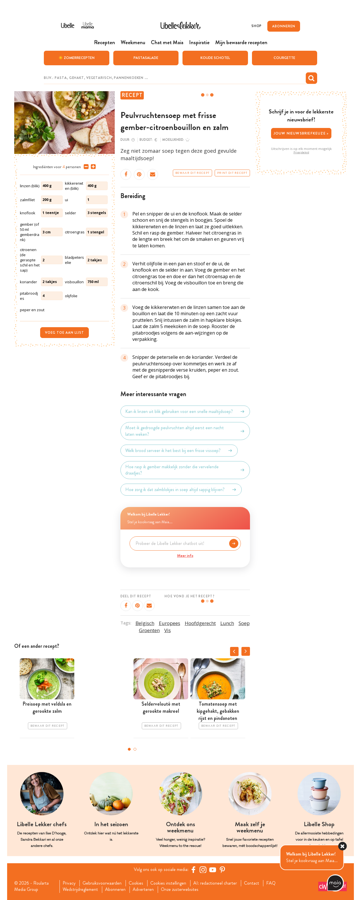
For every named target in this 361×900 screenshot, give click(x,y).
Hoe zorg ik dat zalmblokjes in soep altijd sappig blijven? (181, 489)
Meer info (185, 555)
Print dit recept (232, 173)
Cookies (136, 883)
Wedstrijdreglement (80, 889)
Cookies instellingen (168, 883)
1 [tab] (129, 749)
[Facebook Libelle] (193, 869)
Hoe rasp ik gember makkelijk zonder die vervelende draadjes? (185, 470)
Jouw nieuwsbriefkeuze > (301, 133)
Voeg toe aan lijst (64, 332)
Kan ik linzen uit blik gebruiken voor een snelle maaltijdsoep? (185, 411)
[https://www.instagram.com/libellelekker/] (203, 869)
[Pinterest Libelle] (222, 869)
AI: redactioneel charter (215, 883)
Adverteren (143, 889)
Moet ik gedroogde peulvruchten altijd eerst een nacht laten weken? (185, 431)
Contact (251, 883)
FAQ (271, 883)
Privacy (69, 883)
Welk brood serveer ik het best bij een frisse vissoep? (179, 450)
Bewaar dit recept (192, 173)
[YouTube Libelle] (212, 869)
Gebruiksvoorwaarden (102, 883)
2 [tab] (135, 749)
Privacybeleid (301, 152)
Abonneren (115, 889)
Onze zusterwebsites (179, 889)
